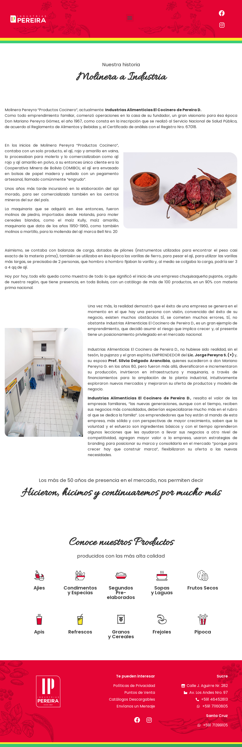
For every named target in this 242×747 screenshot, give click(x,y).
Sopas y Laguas (162, 590)
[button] (130, 18)
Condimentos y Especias (80, 590)
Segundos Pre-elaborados (121, 593)
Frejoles (162, 632)
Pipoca (202, 632)
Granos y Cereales (121, 634)
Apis (39, 632)
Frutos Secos (202, 588)
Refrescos (80, 632)
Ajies (39, 588)
